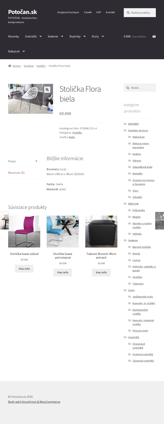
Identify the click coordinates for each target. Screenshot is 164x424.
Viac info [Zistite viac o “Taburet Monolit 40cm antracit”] (101, 272)
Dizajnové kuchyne (68, 12)
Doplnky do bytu (138, 130)
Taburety (138, 283)
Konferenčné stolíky (140, 311)
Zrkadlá (137, 197)
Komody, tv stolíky (144, 303)
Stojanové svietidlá (139, 345)
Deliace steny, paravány (141, 145)
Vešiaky (137, 233)
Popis (12, 161)
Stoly (95, 36)
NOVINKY (133, 124)
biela (72, 137)
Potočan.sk (22, 12)
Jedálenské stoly (143, 296)
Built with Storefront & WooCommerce (34, 402)
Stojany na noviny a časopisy (143, 182)
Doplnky (74, 36)
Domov (17, 66)
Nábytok (14, 51)
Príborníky (139, 210)
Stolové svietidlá (143, 354)
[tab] (24, 161)
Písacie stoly (140, 330)
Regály (137, 217)
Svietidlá (31, 36)
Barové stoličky (142, 247)
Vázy (135, 190)
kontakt (110, 12)
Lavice (136, 260)
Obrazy (137, 160)
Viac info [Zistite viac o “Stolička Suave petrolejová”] (62, 272)
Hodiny (137, 154)
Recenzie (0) (16, 173)
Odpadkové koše (142, 167)
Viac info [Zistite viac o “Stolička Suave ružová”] (24, 268)
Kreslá (136, 253)
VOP (98, 12)
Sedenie (53, 36)
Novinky (13, 36)
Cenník (88, 12)
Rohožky (138, 173)
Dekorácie (139, 137)
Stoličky (41, 66)
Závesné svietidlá (143, 360)
